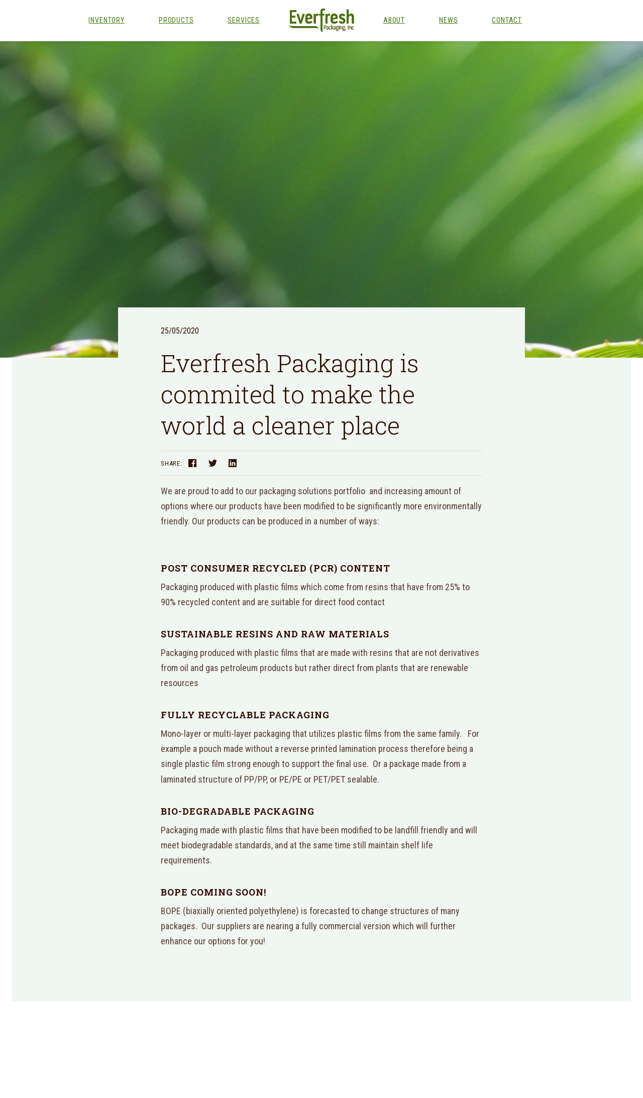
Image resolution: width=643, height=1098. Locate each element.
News (448, 20)
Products (176, 20)
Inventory (106, 20)
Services (244, 20)
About (394, 20)
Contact (507, 20)
